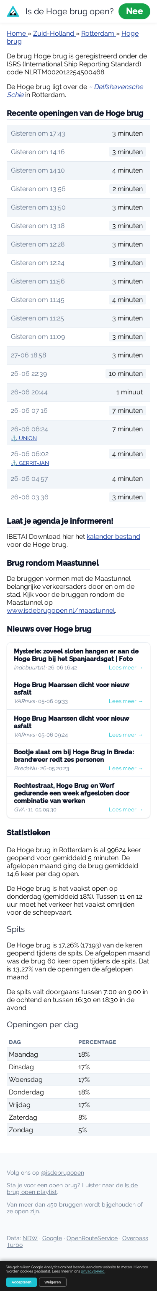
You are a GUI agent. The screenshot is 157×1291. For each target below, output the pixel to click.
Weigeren (52, 1282)
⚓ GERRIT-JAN (30, 463)
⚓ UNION (24, 438)
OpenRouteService (92, 1238)
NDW (30, 1238)
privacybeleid (93, 1271)
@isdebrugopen (62, 1172)
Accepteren (22, 1282)
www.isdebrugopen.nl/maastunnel (61, 610)
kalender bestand (113, 537)
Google (52, 1238)
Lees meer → (126, 667)
